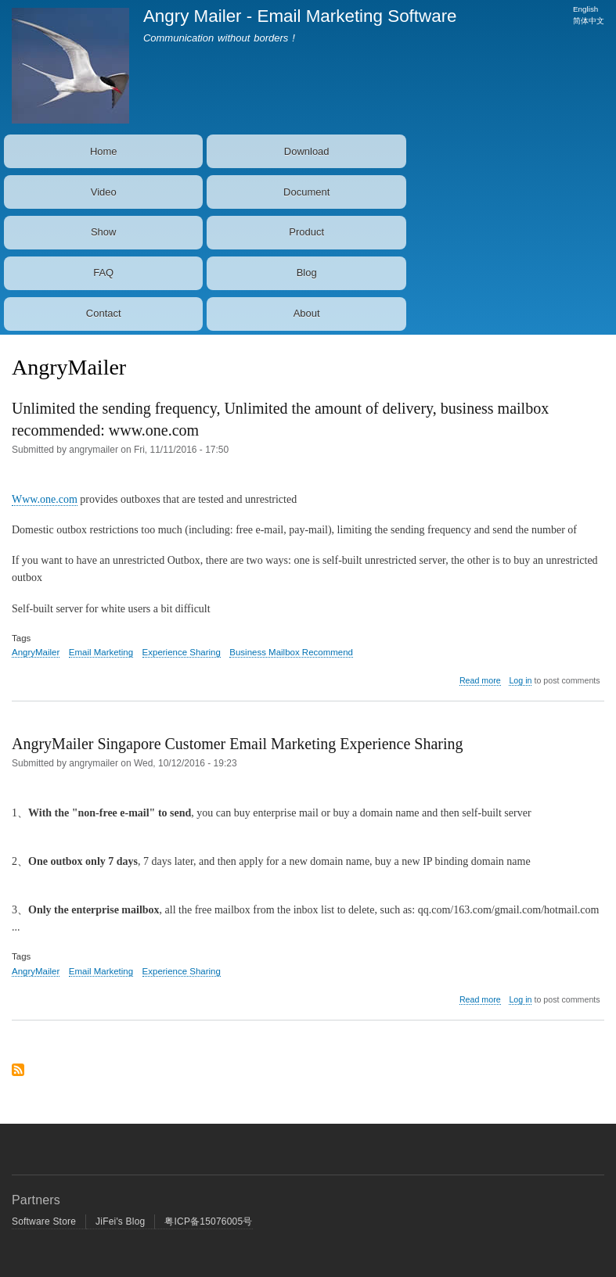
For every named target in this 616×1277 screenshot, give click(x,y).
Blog (307, 272)
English (585, 9)
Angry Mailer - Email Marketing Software (300, 16)
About (307, 313)
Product (306, 232)
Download (307, 151)
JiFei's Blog (120, 1221)
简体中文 (588, 20)
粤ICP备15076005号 (208, 1221)
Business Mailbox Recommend (291, 652)
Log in (520, 680)
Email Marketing (101, 652)
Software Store (44, 1221)
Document (306, 192)
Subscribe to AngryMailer (18, 1076)
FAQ (103, 272)
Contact (103, 313)
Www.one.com (44, 499)
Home (103, 151)
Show (104, 232)
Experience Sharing (181, 652)
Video (104, 192)
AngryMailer (35, 652)
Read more (480, 681)
